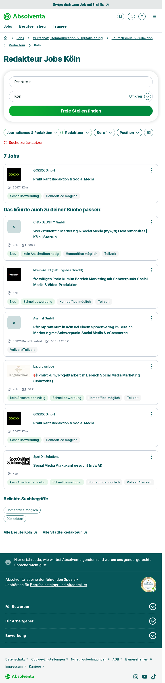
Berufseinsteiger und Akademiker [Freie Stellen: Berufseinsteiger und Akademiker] (58, 585)
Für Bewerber (80, 606)
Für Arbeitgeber (80, 621)
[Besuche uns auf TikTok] (153, 676)
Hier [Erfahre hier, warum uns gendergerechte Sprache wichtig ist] (17, 559)
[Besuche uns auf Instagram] (135, 676)
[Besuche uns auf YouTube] (144, 676)
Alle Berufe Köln (20, 532)
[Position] (129, 132)
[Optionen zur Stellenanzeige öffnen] (151, 170)
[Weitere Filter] (148, 132)
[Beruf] (104, 132)
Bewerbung (80, 635)
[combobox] (81, 82)
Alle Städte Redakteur (65, 532)
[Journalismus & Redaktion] (32, 132)
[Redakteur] (77, 132)
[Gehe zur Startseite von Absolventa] (24, 16)
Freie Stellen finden (81, 111)
